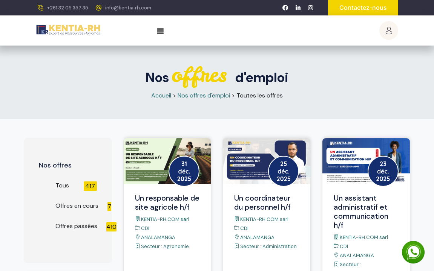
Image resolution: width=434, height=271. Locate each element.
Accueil (161, 95)
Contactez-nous (363, 7)
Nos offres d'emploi (204, 95)
